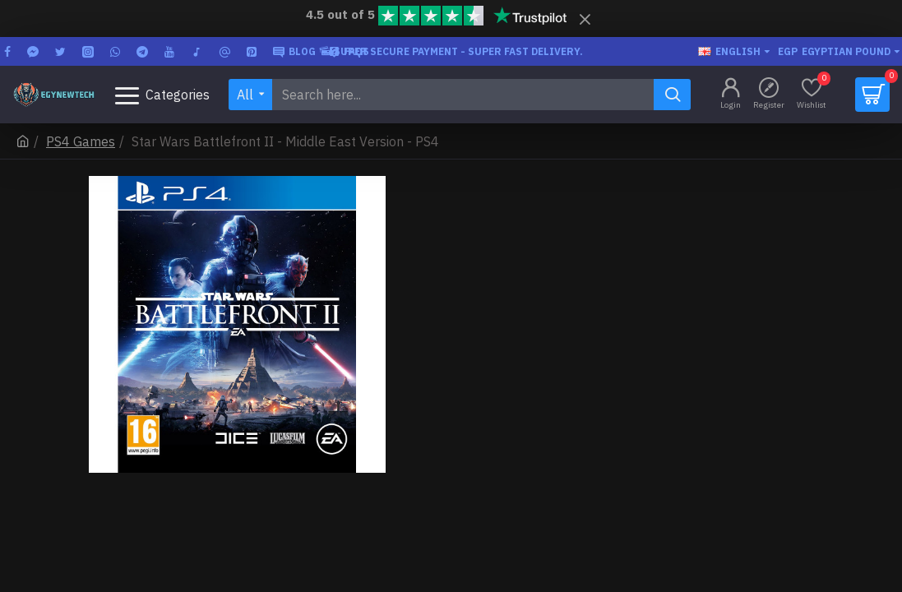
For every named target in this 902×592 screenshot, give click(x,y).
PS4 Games (80, 141)
